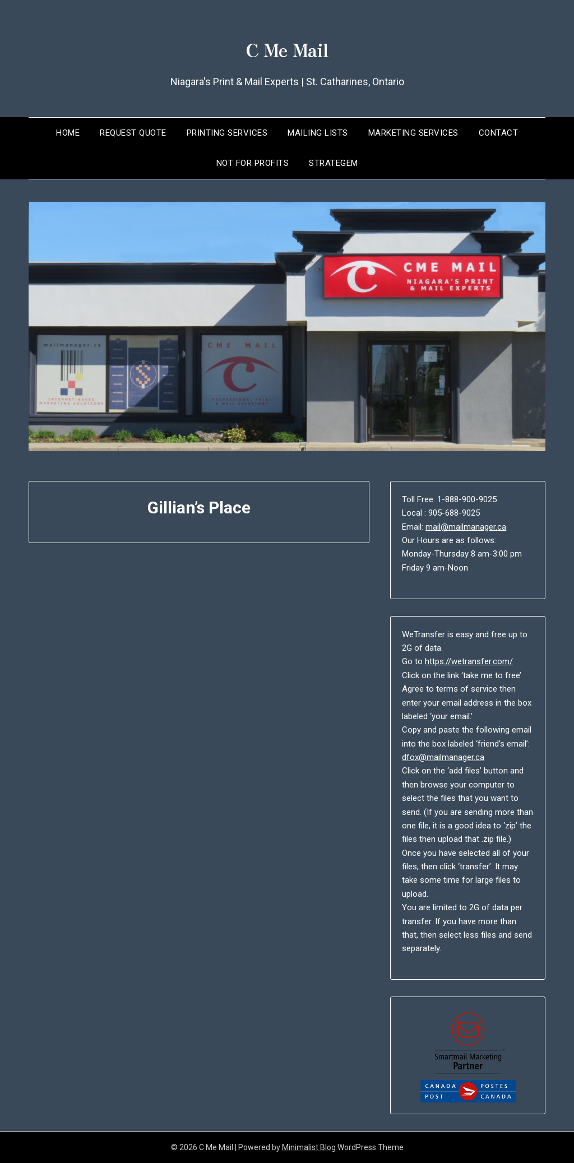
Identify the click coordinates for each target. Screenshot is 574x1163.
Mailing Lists (318, 133)
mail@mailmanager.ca (465, 527)
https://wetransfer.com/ (469, 661)
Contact (499, 133)
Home (68, 133)
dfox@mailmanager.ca (443, 757)
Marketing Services (413, 133)
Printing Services (227, 133)
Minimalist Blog (309, 1147)
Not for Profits (252, 163)
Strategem (333, 163)
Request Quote (133, 133)
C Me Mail (287, 45)
